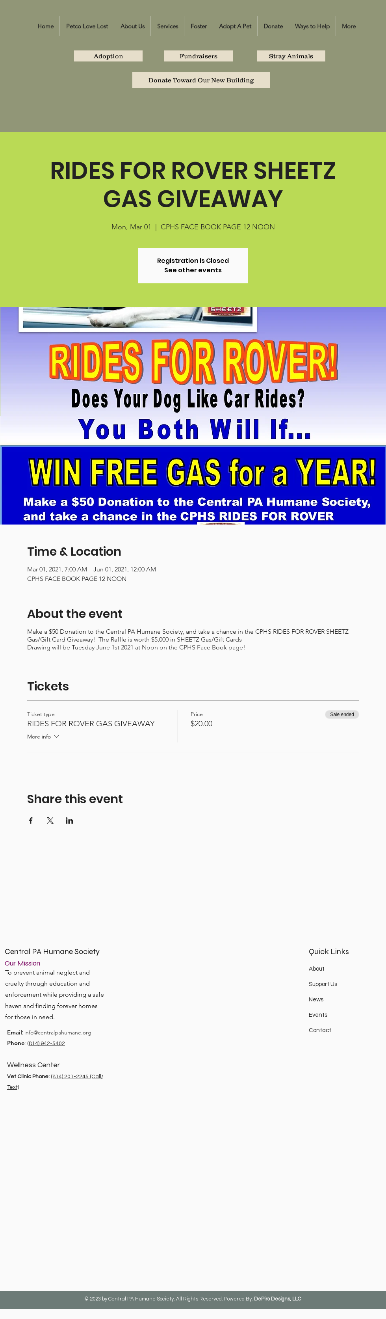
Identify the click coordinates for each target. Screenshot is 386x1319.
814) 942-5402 (47, 1043)
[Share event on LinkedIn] (69, 820)
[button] (132, 26)
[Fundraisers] (198, 55)
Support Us (323, 984)
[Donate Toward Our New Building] (201, 80)
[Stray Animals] (291, 55)
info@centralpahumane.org (57, 1032)
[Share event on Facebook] (31, 820)
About (317, 969)
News (316, 1000)
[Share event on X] (50, 820)
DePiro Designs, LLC (278, 1299)
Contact (320, 1030)
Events (318, 1015)
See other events (193, 270)
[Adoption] (108, 55)
